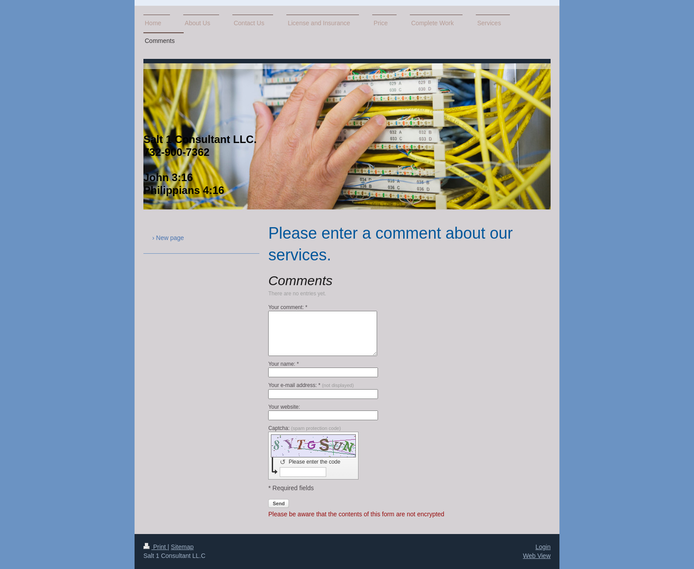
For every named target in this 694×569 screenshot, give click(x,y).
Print (155, 546)
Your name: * (283, 364)
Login (543, 546)
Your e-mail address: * (311, 385)
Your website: (284, 407)
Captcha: (304, 428)
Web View (537, 555)
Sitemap (182, 546)
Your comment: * (287, 307)
